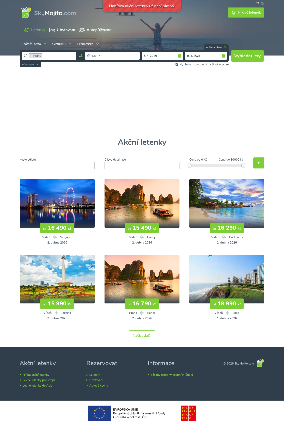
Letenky (94, 375)
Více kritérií (28, 64)
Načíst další (142, 335)
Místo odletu (28, 160)
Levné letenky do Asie (37, 386)
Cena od (194, 160)
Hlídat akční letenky (36, 375)
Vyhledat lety (247, 56)
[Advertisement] (142, 102)
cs (257, 3)
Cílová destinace (115, 160)
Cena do (224, 160)
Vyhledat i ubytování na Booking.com (202, 64)
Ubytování (96, 380)
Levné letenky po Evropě (39, 380)
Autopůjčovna (98, 386)
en (262, 3)
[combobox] (49, 56)
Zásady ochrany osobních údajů (172, 375)
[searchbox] (59, 56)
